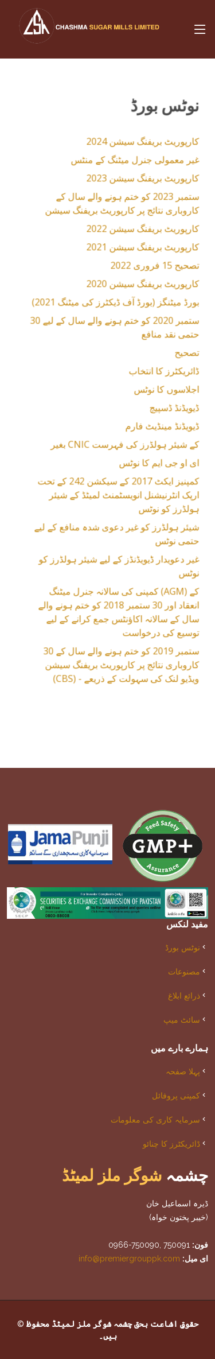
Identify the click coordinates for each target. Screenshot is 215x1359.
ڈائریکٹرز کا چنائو (171, 1143)
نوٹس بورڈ (182, 947)
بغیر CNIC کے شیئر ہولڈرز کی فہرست (118, 447)
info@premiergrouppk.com (129, 1258)
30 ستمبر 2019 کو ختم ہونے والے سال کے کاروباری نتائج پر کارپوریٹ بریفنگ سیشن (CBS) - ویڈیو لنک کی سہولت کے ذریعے (115, 667)
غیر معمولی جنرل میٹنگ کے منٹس (128, 162)
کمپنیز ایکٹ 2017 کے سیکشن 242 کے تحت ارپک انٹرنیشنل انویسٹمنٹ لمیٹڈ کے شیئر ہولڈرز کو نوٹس (112, 497)
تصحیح (180, 355)
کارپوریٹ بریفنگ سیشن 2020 (136, 286)
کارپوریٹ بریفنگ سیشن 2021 (136, 249)
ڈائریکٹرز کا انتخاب (157, 373)
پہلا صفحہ (183, 1071)
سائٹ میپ (181, 1019)
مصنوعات (184, 971)
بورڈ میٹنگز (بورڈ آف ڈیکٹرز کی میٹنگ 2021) (109, 304)
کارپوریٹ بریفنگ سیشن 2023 (136, 180)
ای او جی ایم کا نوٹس (152, 465)
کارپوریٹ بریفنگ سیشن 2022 (136, 231)
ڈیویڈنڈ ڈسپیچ (168, 410)
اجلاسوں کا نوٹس (160, 392)
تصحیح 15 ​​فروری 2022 (148, 268)
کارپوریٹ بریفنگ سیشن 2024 (136, 144)
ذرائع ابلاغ (184, 995)
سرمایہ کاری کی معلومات (155, 1119)
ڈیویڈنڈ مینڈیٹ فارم (156, 428)
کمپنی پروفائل (176, 1095)
